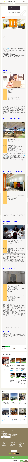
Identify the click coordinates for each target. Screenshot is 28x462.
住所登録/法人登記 (13, 442)
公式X (19, 447)
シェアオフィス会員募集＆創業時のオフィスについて (11, 3)
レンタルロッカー (13, 443)
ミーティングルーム (4, 443)
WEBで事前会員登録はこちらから (14, 457)
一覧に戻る (14, 348)
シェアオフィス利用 (13, 441)
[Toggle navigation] (26, 1)
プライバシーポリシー (21, 441)
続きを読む (11, 370)
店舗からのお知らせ (21, 444)
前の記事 (3, 348)
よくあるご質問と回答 (21, 443)
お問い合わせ (24, 1)
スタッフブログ (4, 3)
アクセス (11, 447)
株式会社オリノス (9, 48)
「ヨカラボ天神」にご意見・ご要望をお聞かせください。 (5, 437)
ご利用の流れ (11, 445)
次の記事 (24, 348)
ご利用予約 (11, 446)
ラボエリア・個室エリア (4, 441)
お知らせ (13, 434)
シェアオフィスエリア (4, 442)
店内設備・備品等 (4, 445)
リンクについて (20, 442)
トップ (1, 3)
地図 (15, 430)
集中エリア (3, 444)
